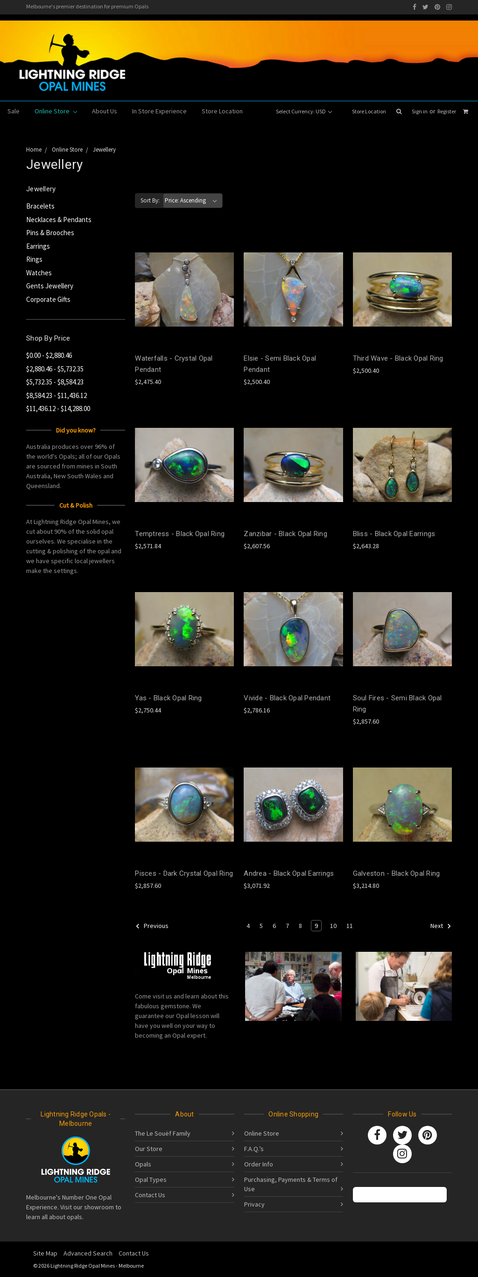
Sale (13, 111)
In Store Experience (159, 111)
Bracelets (40, 206)
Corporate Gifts (48, 299)
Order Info (258, 1164)
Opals (143, 1164)
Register (446, 111)
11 (349, 925)
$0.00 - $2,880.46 (49, 355)
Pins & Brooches (50, 232)
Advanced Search (87, 1253)
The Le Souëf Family (162, 1133)
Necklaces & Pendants (58, 219)
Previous (152, 926)
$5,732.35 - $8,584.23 (55, 381)
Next (440, 926)
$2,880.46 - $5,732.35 (55, 368)
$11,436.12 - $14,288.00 (58, 408)
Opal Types (151, 1179)
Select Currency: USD (304, 111)
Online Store (56, 111)
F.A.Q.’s (254, 1148)
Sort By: (150, 200)
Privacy (254, 1204)
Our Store (148, 1148)
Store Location (369, 111)
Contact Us (150, 1195)
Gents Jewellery (49, 285)
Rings (34, 259)
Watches (39, 272)
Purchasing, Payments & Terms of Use (290, 1184)
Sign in (420, 111)
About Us (104, 111)
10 (333, 925)
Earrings (38, 246)
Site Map (45, 1253)
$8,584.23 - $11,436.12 (56, 395)
